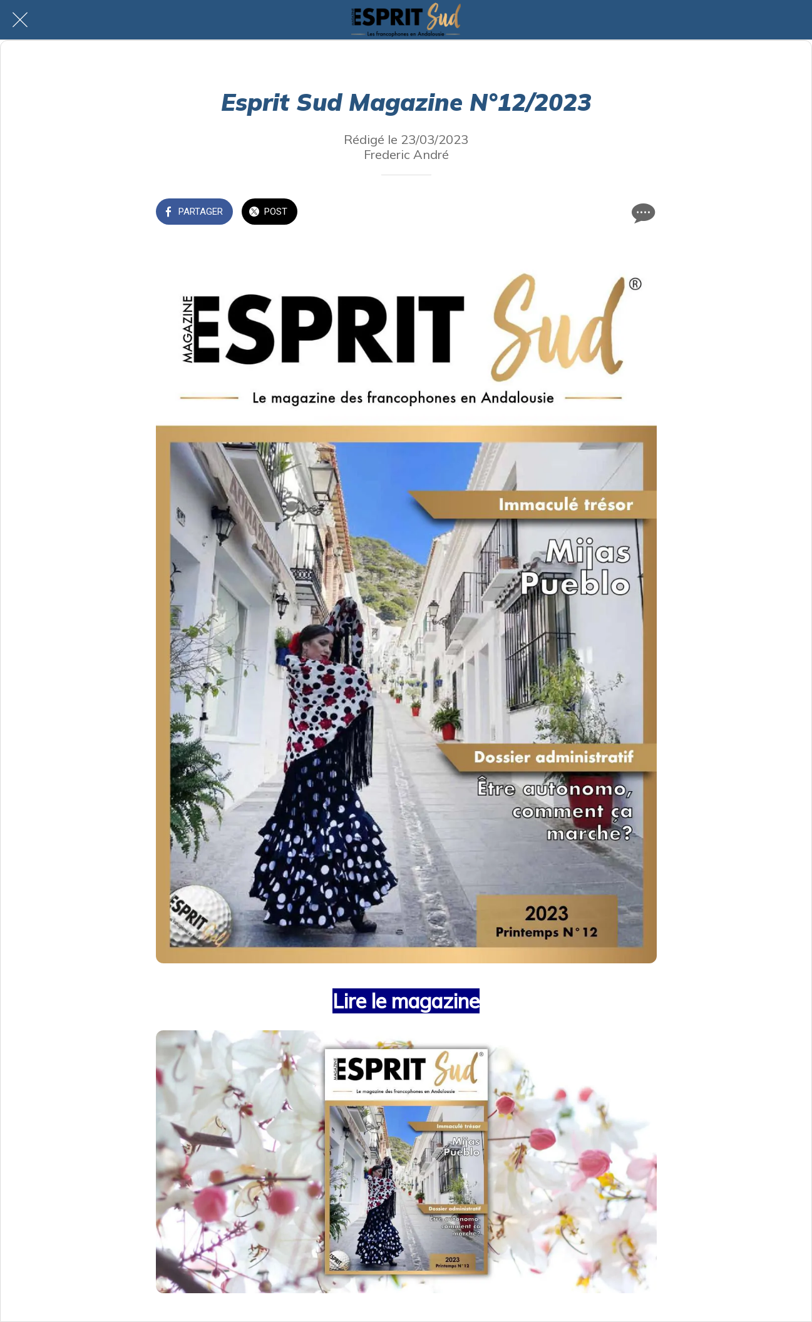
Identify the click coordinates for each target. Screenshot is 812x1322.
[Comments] (642, 213)
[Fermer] (20, 20)
